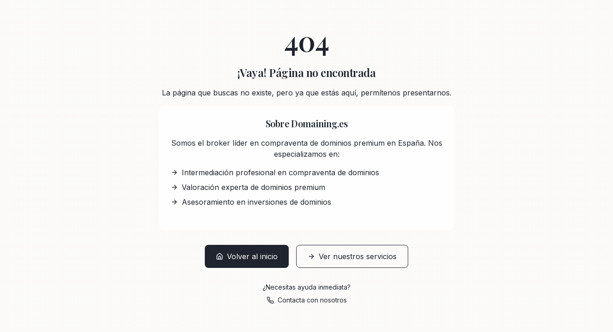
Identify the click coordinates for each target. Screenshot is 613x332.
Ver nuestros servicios (352, 256)
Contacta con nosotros (307, 300)
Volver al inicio (247, 256)
